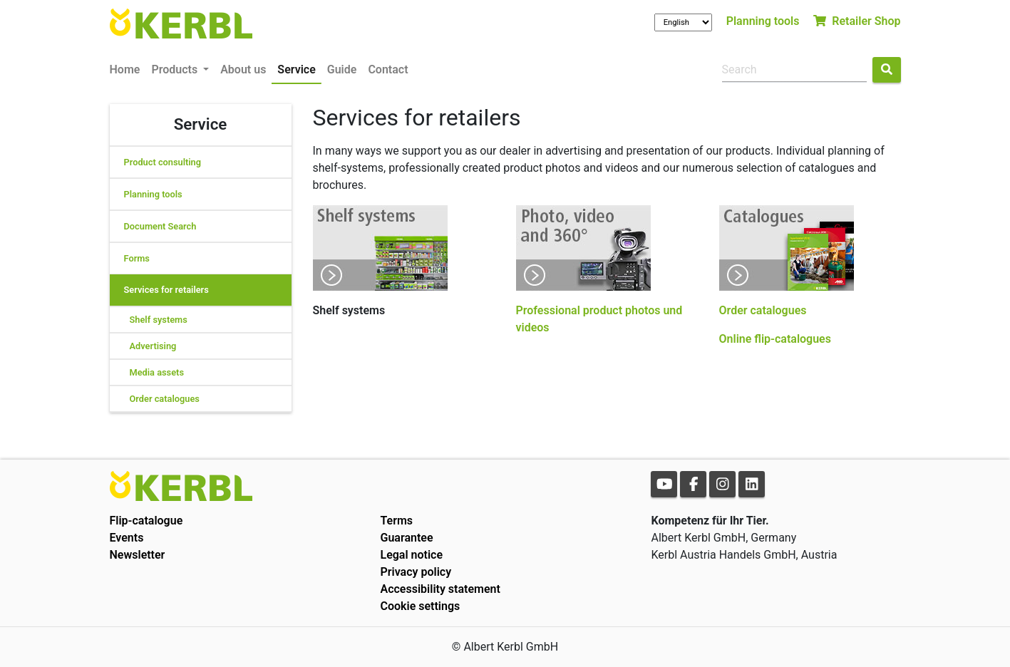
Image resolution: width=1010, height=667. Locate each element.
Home (125, 69)
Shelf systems (158, 319)
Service (296, 69)
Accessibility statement (440, 589)
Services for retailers (166, 289)
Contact (388, 69)
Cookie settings (420, 606)
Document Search (160, 226)
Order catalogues (165, 398)
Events (127, 537)
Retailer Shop (856, 21)
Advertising (153, 346)
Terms (396, 520)
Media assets (157, 372)
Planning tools (763, 21)
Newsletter (137, 555)
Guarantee (406, 537)
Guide (342, 69)
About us (243, 69)
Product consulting (163, 162)
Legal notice (411, 555)
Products (175, 69)
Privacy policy (415, 572)
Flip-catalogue (146, 520)
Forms (137, 258)
